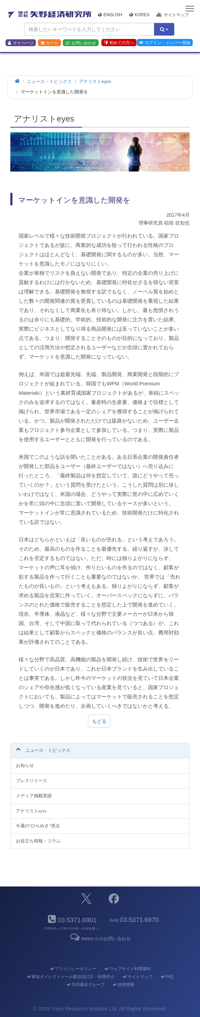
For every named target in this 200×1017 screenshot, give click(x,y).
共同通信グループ (85, 984)
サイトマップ (173, 14)
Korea (139, 14)
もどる (99, 721)
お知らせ (25, 765)
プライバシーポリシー (72, 968)
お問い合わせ (81, 43)
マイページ (20, 43)
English (110, 14)
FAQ (166, 976)
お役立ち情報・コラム (38, 840)
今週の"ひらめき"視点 (38, 825)
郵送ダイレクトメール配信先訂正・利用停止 (70, 976)
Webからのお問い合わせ (100, 938)
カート (49, 43)
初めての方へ (119, 42)
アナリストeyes (31, 810)
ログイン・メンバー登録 (164, 42)
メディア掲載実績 (34, 795)
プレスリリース (31, 780)
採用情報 (123, 984)
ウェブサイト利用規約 (127, 968)
